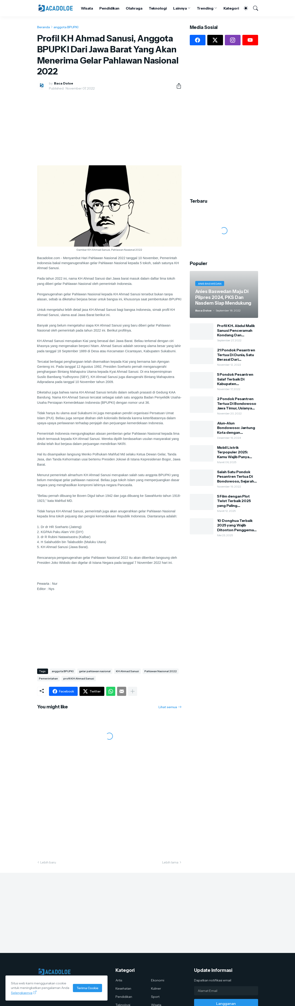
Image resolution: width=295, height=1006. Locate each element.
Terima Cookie (87, 988)
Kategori (231, 8)
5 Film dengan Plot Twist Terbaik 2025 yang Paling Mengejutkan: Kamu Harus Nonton (234, 501)
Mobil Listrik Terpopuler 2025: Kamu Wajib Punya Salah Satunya (233, 452)
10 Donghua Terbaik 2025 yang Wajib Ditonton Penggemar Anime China (236, 525)
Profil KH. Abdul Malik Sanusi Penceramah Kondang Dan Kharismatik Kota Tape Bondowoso (237, 330)
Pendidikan (109, 8)
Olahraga (134, 8)
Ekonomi (157, 980)
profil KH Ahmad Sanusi (78, 678)
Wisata (87, 8)
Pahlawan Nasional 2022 (160, 671)
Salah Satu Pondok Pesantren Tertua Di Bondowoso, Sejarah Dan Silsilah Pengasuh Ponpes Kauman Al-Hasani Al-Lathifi (236, 476)
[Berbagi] (177, 85)
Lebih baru (48, 862)
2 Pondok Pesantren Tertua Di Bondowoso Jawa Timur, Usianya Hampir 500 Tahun (236, 403)
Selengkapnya (21, 993)
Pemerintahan (48, 678)
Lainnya (180, 8)
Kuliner (156, 988)
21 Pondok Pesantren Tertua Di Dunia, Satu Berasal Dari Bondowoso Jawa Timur (236, 355)
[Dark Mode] (243, 8)
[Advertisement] (109, 128)
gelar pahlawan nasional (94, 671)
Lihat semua (168, 707)
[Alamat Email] (226, 990)
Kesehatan (123, 988)
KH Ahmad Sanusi (127, 671)
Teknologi (158, 8)
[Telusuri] (253, 8)
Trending (205, 8)
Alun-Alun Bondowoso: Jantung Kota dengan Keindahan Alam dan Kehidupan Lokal (236, 428)
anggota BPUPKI (66, 27)
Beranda (43, 27)
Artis (118, 980)
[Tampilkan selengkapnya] (132, 691)
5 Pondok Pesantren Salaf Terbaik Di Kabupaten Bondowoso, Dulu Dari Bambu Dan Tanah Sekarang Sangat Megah (237, 379)
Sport (155, 997)
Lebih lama (170, 862)
